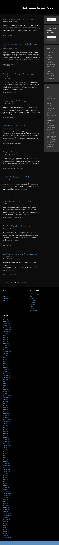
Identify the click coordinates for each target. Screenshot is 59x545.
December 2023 (7, 373)
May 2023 (5, 385)
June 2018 (5, 501)
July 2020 (5, 453)
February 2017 (6, 533)
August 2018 (6, 499)
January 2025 (6, 347)
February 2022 (6, 415)
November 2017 (7, 515)
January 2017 (6, 535)
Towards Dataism (10, 152)
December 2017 (7, 513)
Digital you (32, 298)
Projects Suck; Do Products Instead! (18, 101)
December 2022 (7, 395)
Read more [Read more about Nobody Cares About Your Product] (26, 214)
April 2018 (5, 505)
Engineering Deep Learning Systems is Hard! (20, 45)
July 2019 (5, 477)
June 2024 (5, 361)
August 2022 (6, 403)
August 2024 (6, 357)
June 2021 (5, 431)
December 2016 (7, 537)
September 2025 (7, 333)
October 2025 (6, 331)
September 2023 (7, 379)
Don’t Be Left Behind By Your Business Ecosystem (20, 255)
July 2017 (5, 523)
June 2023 (5, 383)
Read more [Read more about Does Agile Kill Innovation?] (6, 140)
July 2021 (5, 429)
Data (5, 64)
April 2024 (5, 365)
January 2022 (6, 417)
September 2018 (7, 497)
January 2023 (6, 393)
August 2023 (6, 381)
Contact (56, 1)
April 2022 (5, 411)
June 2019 (5, 479)
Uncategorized (19, 168)
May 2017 (5, 527)
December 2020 (7, 443)
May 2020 (5, 457)
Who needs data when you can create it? (51, 66)
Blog (35, 1)
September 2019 (7, 473)
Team (50, 1)
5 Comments (7, 65)
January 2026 (6, 325)
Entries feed (6, 296)
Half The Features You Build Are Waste (51, 132)
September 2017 (7, 519)
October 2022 (6, 399)
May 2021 (5, 433)
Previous (5, 282)
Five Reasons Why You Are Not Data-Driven (19, 75)
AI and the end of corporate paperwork (51, 71)
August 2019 (6, 475)
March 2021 (6, 437)
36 (13, 282)
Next (25, 282)
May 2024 (5, 363)
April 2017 (5, 529)
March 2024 (6, 367)
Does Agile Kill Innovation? (14, 125)
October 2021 (6, 423)
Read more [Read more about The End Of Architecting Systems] (16, 240)
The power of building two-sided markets (50, 77)
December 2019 (7, 467)
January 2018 (6, 511)
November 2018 (7, 493)
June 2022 (5, 407)
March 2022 (6, 413)
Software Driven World (39, 8)
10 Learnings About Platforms (51, 94)
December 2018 (7, 491)
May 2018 (5, 503)
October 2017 (6, 517)
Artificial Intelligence (35, 294)
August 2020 (6, 451)
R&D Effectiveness (43, 1)
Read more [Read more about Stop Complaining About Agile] (24, 189)
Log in (4, 294)
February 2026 (6, 323)
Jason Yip (49, 93)
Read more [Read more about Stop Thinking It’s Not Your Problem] (13, 32)
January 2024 (6, 371)
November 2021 (7, 421)
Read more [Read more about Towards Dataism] (5, 165)
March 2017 (6, 531)
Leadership (6, 35)
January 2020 (6, 465)
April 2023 (5, 387)
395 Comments (7, 245)
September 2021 (7, 425)
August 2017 (6, 521)
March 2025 (6, 343)
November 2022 (7, 397)
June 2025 (5, 337)
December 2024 (7, 349)
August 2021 (6, 427)
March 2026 (6, 321)
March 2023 (6, 389)
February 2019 (6, 487)
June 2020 (5, 455)
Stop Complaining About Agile (16, 176)
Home (25, 1)
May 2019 (5, 481)
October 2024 (6, 353)
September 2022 (7, 401)
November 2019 (7, 469)
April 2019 (5, 483)
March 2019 (6, 485)
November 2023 (7, 375)
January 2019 (6, 489)
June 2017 (5, 525)
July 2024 (5, 359)
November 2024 (7, 351)
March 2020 (6, 461)
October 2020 (6, 447)
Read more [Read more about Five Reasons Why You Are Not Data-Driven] (21, 89)
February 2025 (6, 345)
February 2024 (6, 369)
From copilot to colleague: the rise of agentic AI (51, 61)
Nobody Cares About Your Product (18, 201)
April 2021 (5, 435)
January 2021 (6, 441)
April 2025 (5, 341)
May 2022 (5, 409)
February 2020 (6, 463)
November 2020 (7, 445)
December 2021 (7, 419)
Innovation (6, 143)
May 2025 (5, 339)
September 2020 (7, 449)
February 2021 (6, 439)
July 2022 (5, 405)
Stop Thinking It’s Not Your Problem (19, 19)
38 (18, 282)
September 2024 (7, 355)
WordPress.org (6, 300)
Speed (16, 143)
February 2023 (6, 391)
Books (30, 1)
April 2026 (5, 319)
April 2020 (5, 459)
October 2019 (6, 471)
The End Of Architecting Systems (17, 226)
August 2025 (6, 335)
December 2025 (7, 327)
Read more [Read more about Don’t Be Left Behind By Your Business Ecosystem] (11, 270)
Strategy (11, 35)
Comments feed (7, 298)
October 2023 (6, 377)
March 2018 (6, 507)
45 (22, 282)
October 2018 (6, 495)
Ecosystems (6, 274)
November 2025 (7, 329)
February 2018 (6, 509)
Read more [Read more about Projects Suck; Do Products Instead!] (22, 114)
